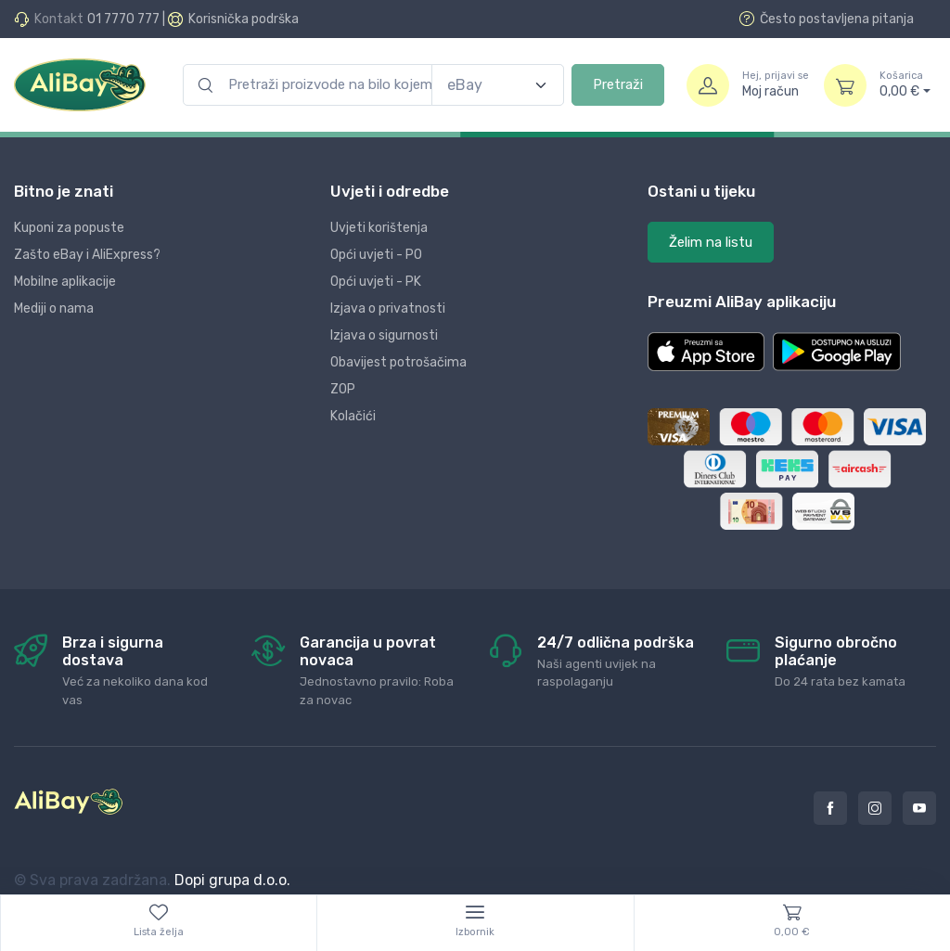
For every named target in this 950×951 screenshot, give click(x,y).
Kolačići (353, 416)
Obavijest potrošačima (398, 362)
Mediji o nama (54, 308)
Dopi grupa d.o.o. (232, 880)
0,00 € (905, 84)
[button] (706, 351)
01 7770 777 (123, 19)
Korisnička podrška (243, 19)
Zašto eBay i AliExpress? (87, 255)
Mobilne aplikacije (65, 281)
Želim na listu (710, 242)
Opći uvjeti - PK (375, 281)
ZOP (342, 389)
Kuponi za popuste (69, 228)
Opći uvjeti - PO (376, 255)
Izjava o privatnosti (387, 308)
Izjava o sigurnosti (384, 335)
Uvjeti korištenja (379, 228)
